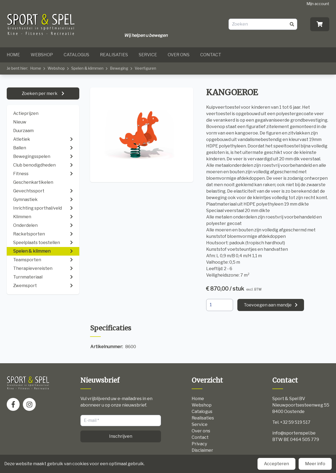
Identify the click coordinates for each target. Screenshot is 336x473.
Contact (210, 54)
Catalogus (76, 54)
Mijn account (317, 3)
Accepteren (276, 463)
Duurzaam (23, 130)
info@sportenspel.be (294, 433)
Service (148, 54)
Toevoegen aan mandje (268, 305)
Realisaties (114, 54)
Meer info (315, 463)
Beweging (119, 68)
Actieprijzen (25, 113)
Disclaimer (202, 450)
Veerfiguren (145, 68)
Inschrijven (120, 436)
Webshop (42, 54)
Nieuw (19, 122)
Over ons (179, 54)
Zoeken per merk (40, 93)
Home (13, 54)
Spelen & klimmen (87, 68)
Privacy (199, 443)
